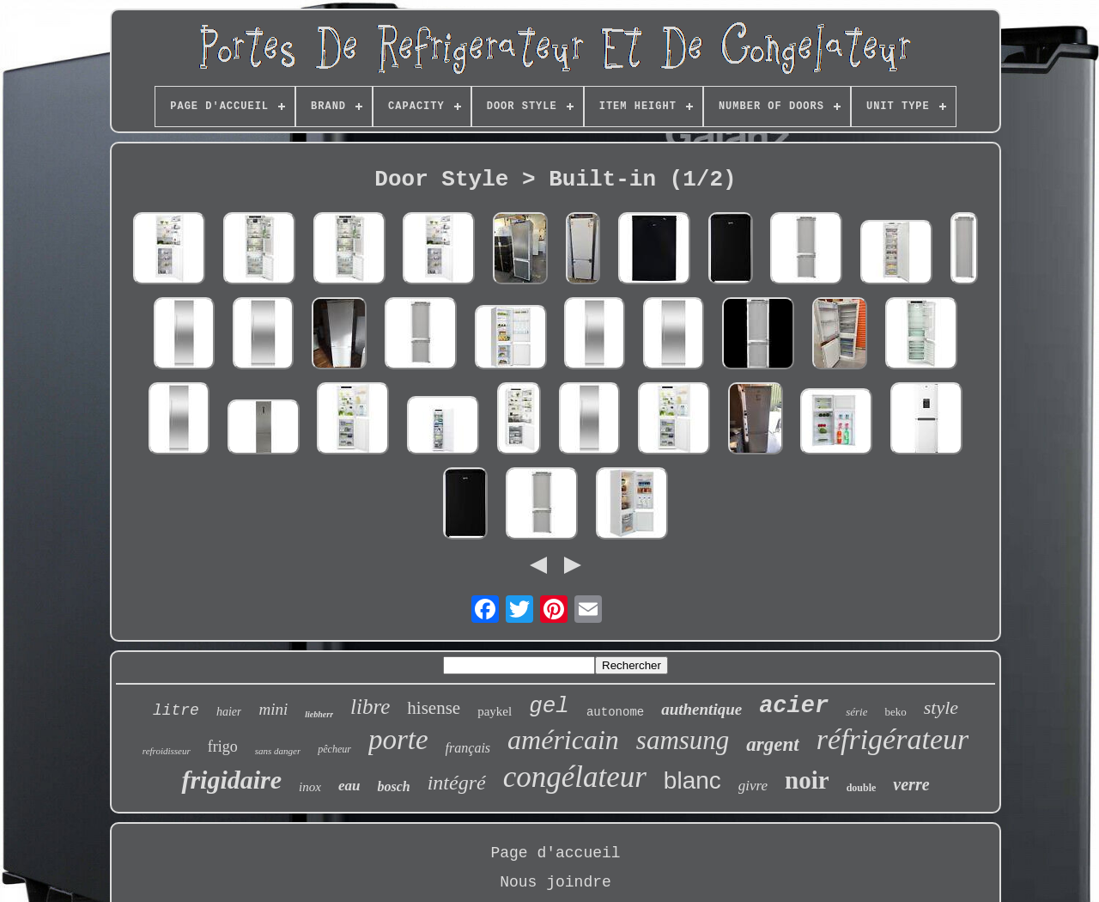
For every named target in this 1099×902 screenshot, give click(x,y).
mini (273, 709)
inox (310, 787)
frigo (223, 746)
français (468, 747)
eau (349, 785)
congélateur (575, 777)
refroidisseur (167, 751)
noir (807, 780)
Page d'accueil (555, 853)
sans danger (278, 751)
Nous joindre (555, 882)
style (941, 707)
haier (229, 711)
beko (895, 711)
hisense (433, 708)
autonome (615, 712)
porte (398, 739)
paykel (494, 711)
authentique (701, 709)
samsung (683, 740)
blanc (692, 780)
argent (772, 744)
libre (370, 706)
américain (563, 739)
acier (794, 706)
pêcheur (334, 749)
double (862, 788)
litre (176, 710)
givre (753, 785)
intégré (457, 782)
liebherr (319, 714)
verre (911, 784)
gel (549, 706)
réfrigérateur (893, 739)
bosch (393, 786)
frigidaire (231, 779)
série (856, 711)
